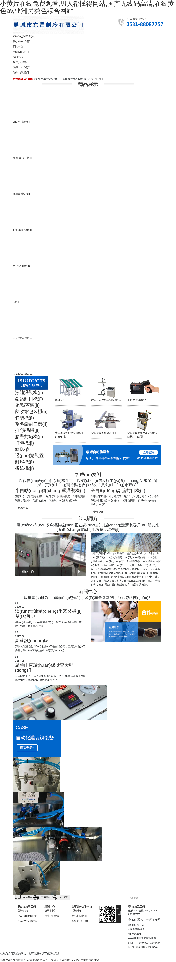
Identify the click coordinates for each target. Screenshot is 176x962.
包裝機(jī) (24, 417)
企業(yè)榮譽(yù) (27, 921)
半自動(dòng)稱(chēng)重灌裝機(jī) (50, 490)
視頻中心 (18, 57)
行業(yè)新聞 (51, 915)
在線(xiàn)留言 (21, 67)
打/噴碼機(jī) (27, 430)
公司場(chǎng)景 (27, 915)
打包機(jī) (24, 443)
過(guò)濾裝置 (29, 455)
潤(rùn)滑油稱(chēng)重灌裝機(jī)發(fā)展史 (48, 614)
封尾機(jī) (24, 461)
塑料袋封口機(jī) (31, 424)
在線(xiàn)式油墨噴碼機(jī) (106, 400)
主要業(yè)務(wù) (82, 906)
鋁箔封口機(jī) (29, 398)
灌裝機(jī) (77, 910)
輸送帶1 (59, 400)
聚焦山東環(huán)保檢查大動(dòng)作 (44, 668)
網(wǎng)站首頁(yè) (24, 36)
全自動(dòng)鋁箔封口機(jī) (118, 490)
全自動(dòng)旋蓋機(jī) (104, 432)
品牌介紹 (23, 910)
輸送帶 (22, 449)
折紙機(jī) (24, 468)
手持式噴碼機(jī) (136, 400)
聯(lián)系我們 (21, 72)
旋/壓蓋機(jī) (27, 405)
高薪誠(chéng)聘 (32, 640)
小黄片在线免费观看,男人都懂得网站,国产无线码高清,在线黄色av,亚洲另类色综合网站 (49, 960)
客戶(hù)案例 (20, 62)
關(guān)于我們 (21, 41)
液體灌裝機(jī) (29, 392)
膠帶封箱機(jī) (29, 436)
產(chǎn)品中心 (21, 51)
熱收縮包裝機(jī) (31, 411)
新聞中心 (18, 46)
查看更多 (23, 508)
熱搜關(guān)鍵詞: (23, 79)
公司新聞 (49, 910)
